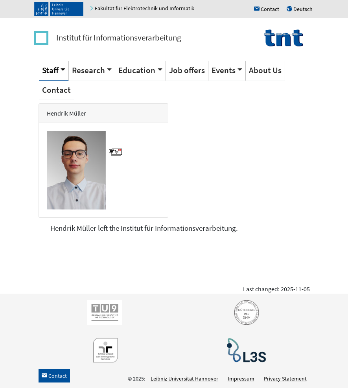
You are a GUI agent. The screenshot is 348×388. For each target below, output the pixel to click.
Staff (50, 70)
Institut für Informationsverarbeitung (118, 37)
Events (224, 70)
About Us (265, 70)
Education (136, 70)
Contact (56, 90)
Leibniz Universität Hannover (184, 378)
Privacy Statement (285, 378)
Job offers (187, 70)
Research (88, 70)
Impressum (241, 378)
